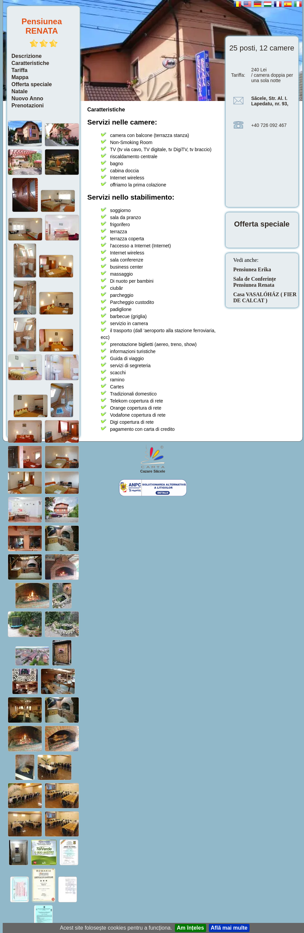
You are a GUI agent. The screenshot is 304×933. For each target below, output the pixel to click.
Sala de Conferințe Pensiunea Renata (254, 282)
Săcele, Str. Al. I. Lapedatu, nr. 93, (269, 101)
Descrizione (26, 56)
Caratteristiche (30, 63)
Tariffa (19, 70)
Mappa (20, 77)
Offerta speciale (31, 84)
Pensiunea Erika (252, 269)
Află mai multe (229, 928)
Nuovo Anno (27, 98)
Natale (19, 91)
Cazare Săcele (152, 471)
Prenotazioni (27, 105)
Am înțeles (190, 928)
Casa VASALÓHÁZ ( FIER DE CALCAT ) (265, 297)
